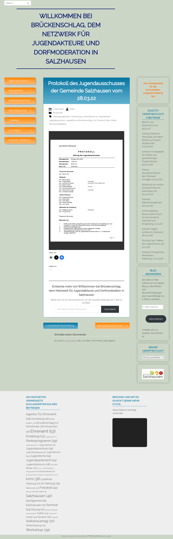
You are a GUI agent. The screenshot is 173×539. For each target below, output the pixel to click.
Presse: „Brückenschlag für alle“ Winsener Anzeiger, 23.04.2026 (152, 174)
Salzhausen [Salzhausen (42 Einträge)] (39, 496)
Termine (13, 120)
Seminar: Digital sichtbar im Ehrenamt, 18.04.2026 (153, 232)
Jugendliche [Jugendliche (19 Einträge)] (40, 456)
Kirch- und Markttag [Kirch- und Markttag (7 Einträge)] (46, 468)
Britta (71, 109)
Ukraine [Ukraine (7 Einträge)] (53, 513)
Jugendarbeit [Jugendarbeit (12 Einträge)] (47, 445)
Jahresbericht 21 (90, 116)
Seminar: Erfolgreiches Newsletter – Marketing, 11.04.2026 (153, 255)
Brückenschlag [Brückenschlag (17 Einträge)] (47, 422)
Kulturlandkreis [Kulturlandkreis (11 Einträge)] (46, 471)
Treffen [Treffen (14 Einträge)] (43, 513)
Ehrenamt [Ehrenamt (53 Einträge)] (42, 431)
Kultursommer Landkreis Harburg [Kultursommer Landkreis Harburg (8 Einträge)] (39, 475)
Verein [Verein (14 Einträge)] (31, 517)
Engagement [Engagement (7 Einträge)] (50, 437)
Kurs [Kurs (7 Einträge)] (55, 475)
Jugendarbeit (104, 116)
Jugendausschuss (57, 120)
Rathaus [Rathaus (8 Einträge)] (30, 492)
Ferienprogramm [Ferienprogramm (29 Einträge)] (41, 441)
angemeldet (70, 340)
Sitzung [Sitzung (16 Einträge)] (37, 509)
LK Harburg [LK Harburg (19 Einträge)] (50, 483)
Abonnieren (110, 309)
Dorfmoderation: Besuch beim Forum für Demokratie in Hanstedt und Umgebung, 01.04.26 (152, 217)
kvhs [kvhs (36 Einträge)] (33, 479)
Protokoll (101, 120)
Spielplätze (61, 124)
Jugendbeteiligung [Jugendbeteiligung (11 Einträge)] (36, 452)
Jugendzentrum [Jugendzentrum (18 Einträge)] (38, 464)
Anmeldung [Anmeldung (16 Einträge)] (40, 418)
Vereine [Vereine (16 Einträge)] (44, 517)
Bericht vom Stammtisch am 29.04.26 (150, 125)
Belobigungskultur (61, 116)
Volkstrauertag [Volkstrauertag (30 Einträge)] (40, 521)
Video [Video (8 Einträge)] (54, 517)
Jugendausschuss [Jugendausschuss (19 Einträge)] (39, 448)
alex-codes (107, 536)
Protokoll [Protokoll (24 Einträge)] (48, 487)
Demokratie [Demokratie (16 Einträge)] (35, 426)
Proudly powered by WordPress (74, 536)
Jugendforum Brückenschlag (79, 120)
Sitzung (52, 124)
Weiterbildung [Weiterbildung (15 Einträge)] (36, 525)
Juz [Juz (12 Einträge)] (54, 464)
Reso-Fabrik (111, 120)
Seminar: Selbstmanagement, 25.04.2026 (152, 202)
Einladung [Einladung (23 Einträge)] (35, 436)
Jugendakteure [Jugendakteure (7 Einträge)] (32, 445)
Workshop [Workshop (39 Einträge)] (38, 530)
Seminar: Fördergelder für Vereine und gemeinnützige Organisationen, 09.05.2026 (153, 158)
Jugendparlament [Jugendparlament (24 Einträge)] (41, 460)
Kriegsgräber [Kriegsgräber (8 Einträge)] (32, 472)
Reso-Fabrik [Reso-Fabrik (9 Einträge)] (40, 492)
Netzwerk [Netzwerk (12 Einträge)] (32, 488)
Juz (94, 120)
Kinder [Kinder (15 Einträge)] (31, 468)
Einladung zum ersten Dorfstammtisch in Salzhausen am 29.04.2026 (153, 189)
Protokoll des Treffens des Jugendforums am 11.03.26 (153, 243)
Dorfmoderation (19, 100)
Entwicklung (76, 116)
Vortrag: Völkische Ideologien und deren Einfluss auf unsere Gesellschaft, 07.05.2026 (152, 140)
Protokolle (57, 113)
